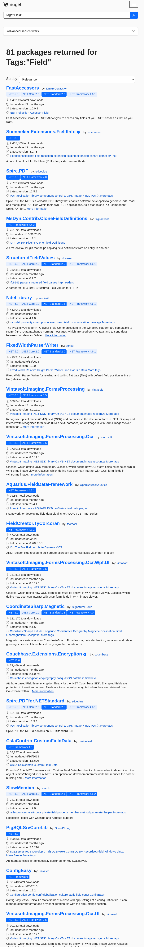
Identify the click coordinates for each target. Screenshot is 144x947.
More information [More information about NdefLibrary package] (55, 335)
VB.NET (65, 413)
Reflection (22, 112)
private (46, 812)
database (79, 678)
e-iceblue (41, 171)
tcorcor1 (72, 524)
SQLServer (17, 851)
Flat (72, 370)
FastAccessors (22, 88)
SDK (43, 413)
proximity (26, 322)
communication (79, 322)
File (78, 370)
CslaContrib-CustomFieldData (39, 741)
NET (13, 112)
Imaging (27, 413)
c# (109, 155)
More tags (106, 195)
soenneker (95, 132)
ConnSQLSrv (74, 851)
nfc (12, 322)
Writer (59, 370)
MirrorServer (14, 855)
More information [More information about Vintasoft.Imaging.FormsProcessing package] (33, 426)
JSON (68, 678)
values (53, 282)
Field (45, 112)
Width (21, 370)
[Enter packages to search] (66, 15)
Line (66, 370)
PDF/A (95, 195)
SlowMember (20, 788)
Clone (40, 242)
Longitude (49, 631)
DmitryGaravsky (56, 88)
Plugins (31, 242)
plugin (83, 508)
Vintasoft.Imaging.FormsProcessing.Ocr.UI (53, 914)
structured (35, 282)
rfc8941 (15, 282)
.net (114, 155)
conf (38, 894)
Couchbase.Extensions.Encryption (44, 654)
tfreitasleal (85, 741)
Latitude (37, 631)
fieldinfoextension (78, 155)
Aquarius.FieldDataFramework (39, 484)
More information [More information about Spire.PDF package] (37, 208)
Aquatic (14, 508)
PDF (13, 195)
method (85, 812)
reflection (47, 155)
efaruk (46, 788)
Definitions (58, 242)
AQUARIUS (42, 508)
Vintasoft (15, 413)
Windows (110, 851)
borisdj (70, 345)
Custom (39, 764)
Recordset (90, 851)
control (59, 195)
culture (63, 894)
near (60, 322)
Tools (28, 851)
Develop (37, 851)
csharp (94, 155)
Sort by (11, 79)
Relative (31, 370)
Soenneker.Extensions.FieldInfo (41, 132)
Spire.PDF (17, 171)
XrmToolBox (17, 242)
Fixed (13, 370)
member (74, 812)
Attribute (38, 547)
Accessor (36, 112)
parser (24, 282)
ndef (17, 322)
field (37, 155)
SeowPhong (62, 828)
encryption (31, 678)
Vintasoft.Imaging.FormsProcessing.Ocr (50, 436)
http (60, 282)
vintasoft (97, 389)
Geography (80, 631)
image (88, 413)
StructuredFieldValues (30, 258)
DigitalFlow (102, 219)
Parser (50, 370)
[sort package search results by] (77, 79)
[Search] (134, 15)
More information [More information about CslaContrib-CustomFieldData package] (35, 777)
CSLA (13, 764)
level (94, 678)
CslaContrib (25, 764)
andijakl (44, 298)
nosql (60, 678)
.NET (36, 413)
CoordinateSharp (21, 631)
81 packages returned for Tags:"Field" (51, 57)
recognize (99, 413)
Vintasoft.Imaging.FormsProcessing (45, 389)
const (85, 894)
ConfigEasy (19, 870)
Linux (120, 851)
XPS (70, 195)
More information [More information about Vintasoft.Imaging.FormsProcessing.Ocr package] (42, 474)
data (75, 508)
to (65, 195)
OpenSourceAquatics (93, 484)
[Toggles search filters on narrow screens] (133, 31)
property (62, 812)
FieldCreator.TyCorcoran (33, 523)
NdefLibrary (19, 298)
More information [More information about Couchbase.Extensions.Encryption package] (43, 691)
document (77, 413)
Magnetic (94, 631)
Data (84, 370)
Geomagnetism (16, 635)
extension (60, 155)
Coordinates (64, 631)
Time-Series (58, 508)
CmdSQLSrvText (54, 851)
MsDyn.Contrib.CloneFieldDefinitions (46, 218)
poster (45, 322)
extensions (17, 155)
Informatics (27, 508)
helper (108, 812)
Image (78, 195)
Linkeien (44, 871)
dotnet (103, 155)
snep (53, 322)
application (23, 195)
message (95, 322)
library (35, 195)
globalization (50, 894)
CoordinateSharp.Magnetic (35, 606)
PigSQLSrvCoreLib (27, 827)
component (47, 195)
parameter (96, 812)
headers (68, 282)
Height (41, 370)
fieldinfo (29, 155)
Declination (107, 631)
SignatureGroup (82, 607)
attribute (36, 812)
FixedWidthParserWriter (32, 345)
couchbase (101, 654)
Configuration (18, 894)
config (31, 894)
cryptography (47, 678)
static (72, 894)
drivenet (67, 258)
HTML (86, 195)
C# (57, 413)
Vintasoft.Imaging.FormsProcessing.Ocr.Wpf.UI (58, 562)
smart (36, 322)
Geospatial (33, 635)
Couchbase (17, 678)
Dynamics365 (53, 547)
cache (26, 812)
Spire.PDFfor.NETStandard (35, 701)
